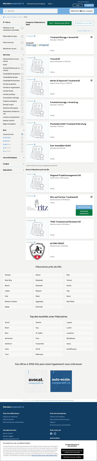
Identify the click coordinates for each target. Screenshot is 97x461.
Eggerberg (39, 301)
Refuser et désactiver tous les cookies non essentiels (72, 451)
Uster (7, 349)
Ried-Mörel (70, 301)
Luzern (69, 328)
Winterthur (9, 338)
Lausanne (70, 333)
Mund (69, 296)
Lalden (7, 291)
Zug (37, 328)
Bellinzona (39, 354)
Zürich (7, 322)
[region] (48, 450)
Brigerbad (39, 280)
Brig (68, 275)
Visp (68, 291)
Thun (7, 354)
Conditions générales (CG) (11, 439)
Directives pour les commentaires (13, 422)
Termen (69, 280)
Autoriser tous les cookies (72, 457)
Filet (6, 296)
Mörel (38, 296)
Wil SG (38, 349)
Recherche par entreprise (36, 4)
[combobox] (32, 11)
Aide (50, 4)
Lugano (69, 322)
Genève (38, 322)
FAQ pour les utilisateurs (10, 417)
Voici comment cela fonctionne (59, 419)
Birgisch (39, 291)
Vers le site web (84, 207)
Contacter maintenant (84, 212)
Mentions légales (8, 436)
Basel (7, 328)
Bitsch (7, 285)
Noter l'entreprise (8, 419)
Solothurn (8, 344)
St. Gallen (39, 333)
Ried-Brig (8, 280)
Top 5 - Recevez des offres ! (59, 23)
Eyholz (69, 285)
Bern (6, 333)
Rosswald (39, 285)
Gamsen (8, 275)
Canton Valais (12, 17)
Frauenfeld (40, 344)
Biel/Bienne (71, 338)
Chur (37, 338)
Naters (38, 275)
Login (77, 5)
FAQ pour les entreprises (57, 417)
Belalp (7, 307)
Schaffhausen (72, 349)
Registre (89, 5)
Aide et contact (8, 433)
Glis (20, 17)
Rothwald (39, 307)
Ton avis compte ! (49, 400)
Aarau (69, 344)
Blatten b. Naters (11, 301)
